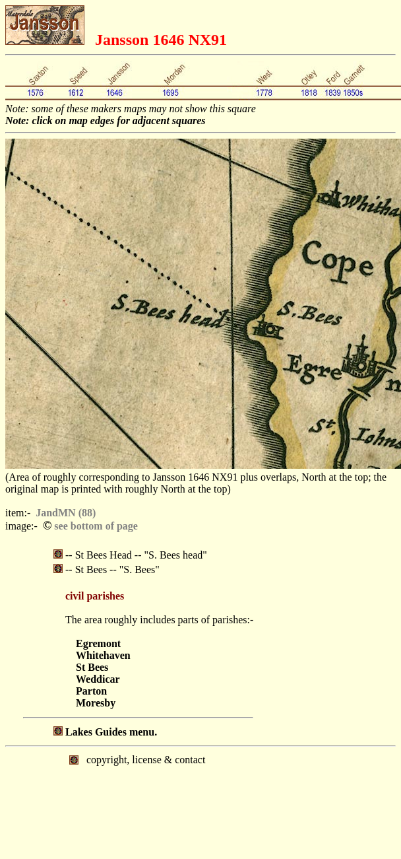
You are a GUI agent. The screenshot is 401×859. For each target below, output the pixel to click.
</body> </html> (200, 801)
